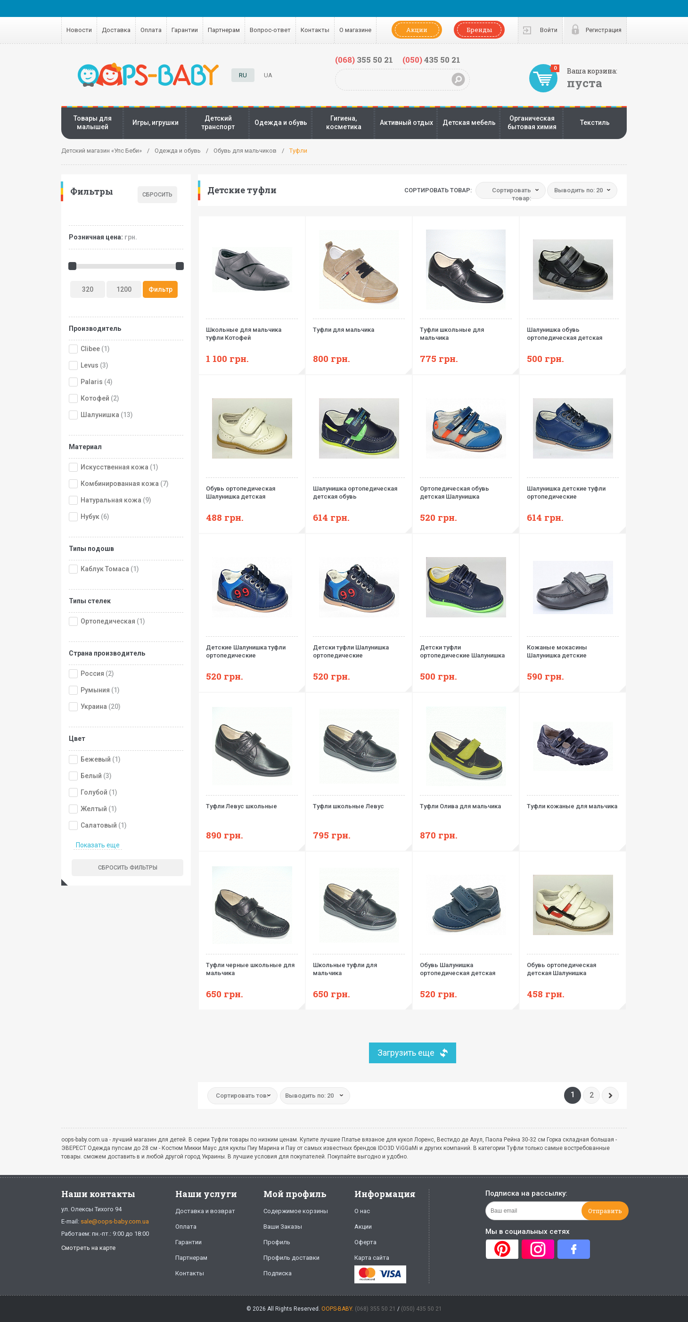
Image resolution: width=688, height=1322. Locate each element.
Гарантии (185, 29)
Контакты (315, 29)
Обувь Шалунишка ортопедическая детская (466, 965)
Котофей (95, 398)
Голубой (94, 792)
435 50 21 (431, 59)
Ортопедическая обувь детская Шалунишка (466, 488)
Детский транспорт (218, 123)
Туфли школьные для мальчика (466, 330)
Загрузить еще (405, 1053)
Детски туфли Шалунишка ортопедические (359, 647)
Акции (416, 29)
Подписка (277, 1273)
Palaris (92, 382)
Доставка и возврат (205, 1211)
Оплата (151, 29)
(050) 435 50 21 (421, 1309)
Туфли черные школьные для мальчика (252, 965)
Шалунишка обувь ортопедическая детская (573, 330)
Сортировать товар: (438, 190)
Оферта (365, 1242)
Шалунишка (100, 415)
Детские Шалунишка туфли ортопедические (252, 647)
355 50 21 (364, 59)
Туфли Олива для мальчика (466, 802)
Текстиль (595, 122)
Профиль (276, 1242)
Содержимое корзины (295, 1211)
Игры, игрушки (155, 122)
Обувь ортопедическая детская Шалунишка (573, 965)
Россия (92, 673)
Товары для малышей (93, 123)
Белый (91, 776)
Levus (89, 365)
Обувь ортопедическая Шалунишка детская (252, 488)
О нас (362, 1211)
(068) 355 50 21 (375, 1309)
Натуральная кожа (111, 500)
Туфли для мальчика (359, 326)
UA (268, 75)
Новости (79, 29)
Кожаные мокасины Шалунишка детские (573, 647)
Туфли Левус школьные (252, 802)
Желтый (94, 809)
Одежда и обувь (280, 122)
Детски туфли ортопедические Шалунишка (466, 647)
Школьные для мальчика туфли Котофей (252, 330)
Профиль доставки (291, 1257)
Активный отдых (406, 122)
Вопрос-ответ (270, 29)
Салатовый (99, 825)
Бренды (479, 29)
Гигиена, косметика (343, 123)
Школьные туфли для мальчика (359, 965)
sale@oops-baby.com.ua (115, 1221)
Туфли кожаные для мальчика (573, 802)
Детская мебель (469, 122)
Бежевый (96, 759)
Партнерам (224, 29)
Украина (94, 706)
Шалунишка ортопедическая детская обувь (359, 488)
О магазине (355, 29)
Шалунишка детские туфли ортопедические (573, 488)
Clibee (90, 349)
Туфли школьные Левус (359, 802)
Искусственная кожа (114, 467)
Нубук (90, 516)
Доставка (116, 29)
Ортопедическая (108, 621)
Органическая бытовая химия (532, 123)
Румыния (95, 690)
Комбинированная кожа (120, 483)
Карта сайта (371, 1257)
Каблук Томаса (105, 569)
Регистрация (604, 29)
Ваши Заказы (282, 1226)
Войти (548, 29)
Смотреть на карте (88, 1247)
